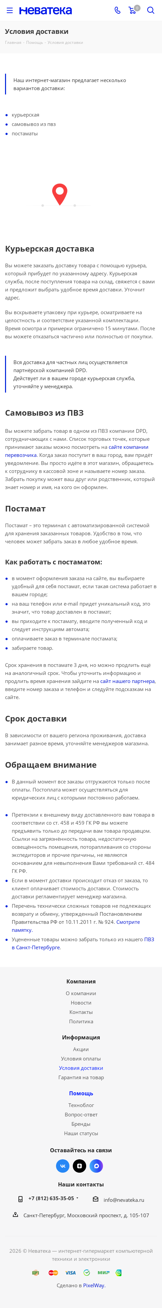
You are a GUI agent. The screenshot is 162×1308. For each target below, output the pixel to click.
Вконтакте (62, 1166)
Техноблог (81, 1105)
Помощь (81, 1093)
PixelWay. (94, 1285)
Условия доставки (81, 1067)
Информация (81, 1037)
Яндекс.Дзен (79, 1166)
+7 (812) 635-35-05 (51, 1198)
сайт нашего (116, 681)
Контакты (81, 1012)
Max (96, 1166)
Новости (81, 1002)
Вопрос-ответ (81, 1114)
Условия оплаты (81, 1058)
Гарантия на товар (81, 1077)
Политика (81, 1021)
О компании (81, 993)
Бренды (81, 1123)
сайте (115, 446)
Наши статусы (81, 1133)
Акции (81, 1049)
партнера (143, 681)
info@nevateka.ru (124, 1199)
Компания (81, 981)
